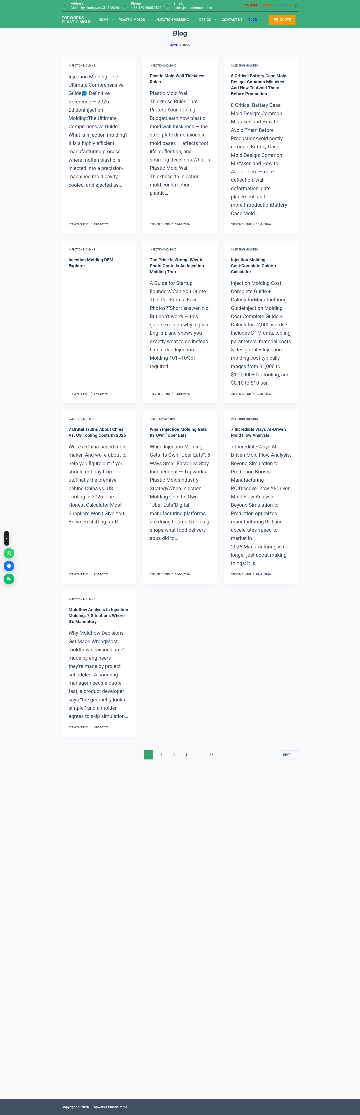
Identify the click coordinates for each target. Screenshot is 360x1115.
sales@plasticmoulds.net (193, 8)
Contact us (232, 20)
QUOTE (282, 20)
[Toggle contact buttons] (6, 538)
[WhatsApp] (9, 553)
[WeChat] (9, 579)
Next (288, 760)
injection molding (82, 65)
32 (211, 760)
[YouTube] (249, 5)
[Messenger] (9, 566)
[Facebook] (281, 5)
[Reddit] (265, 5)
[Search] (296, 6)
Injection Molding (175, 20)
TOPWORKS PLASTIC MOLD (76, 19)
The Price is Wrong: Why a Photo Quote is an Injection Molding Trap (178, 265)
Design (208, 20)
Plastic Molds (135, 20)
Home (106, 20)
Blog (255, 20)
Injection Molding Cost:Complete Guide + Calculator (254, 265)
